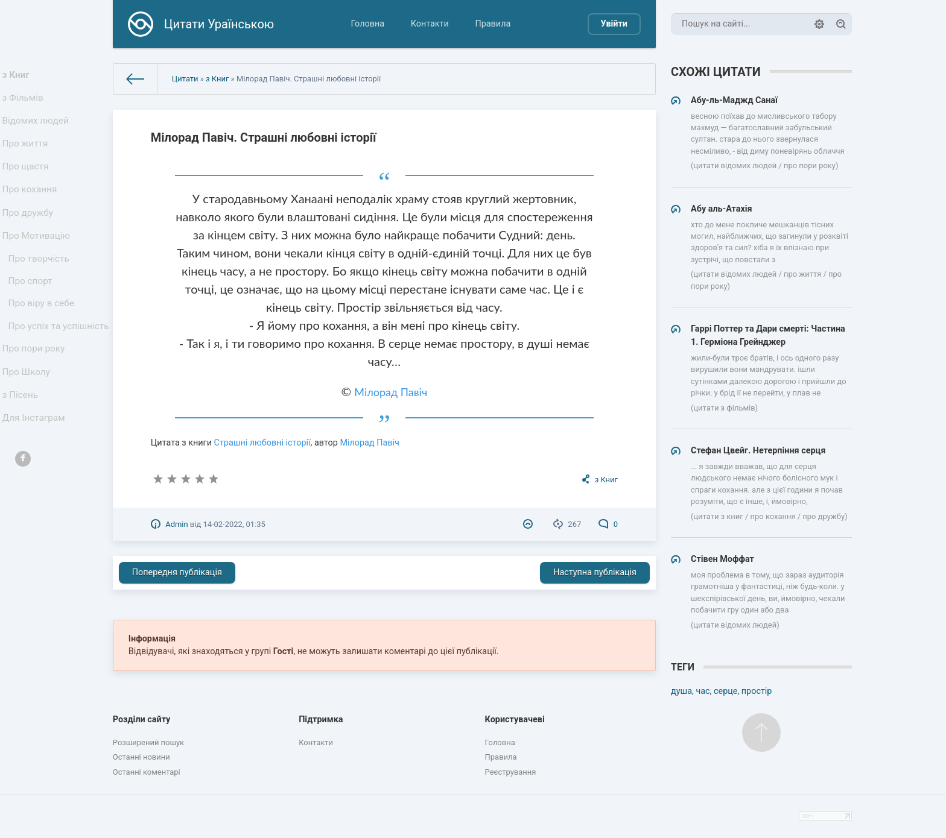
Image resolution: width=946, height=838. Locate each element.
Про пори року (35, 405)
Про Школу (28, 431)
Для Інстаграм (35, 484)
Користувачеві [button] (515, 719)
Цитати (185, 78)
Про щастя (27, 182)
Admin (176, 524)
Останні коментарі (146, 772)
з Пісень (23, 458)
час (703, 691)
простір (756, 691)
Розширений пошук (148, 742)
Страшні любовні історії (262, 443)
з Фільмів (25, 103)
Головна (367, 24)
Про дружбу (30, 235)
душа (681, 691)
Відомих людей (37, 129)
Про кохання (31, 209)
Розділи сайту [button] (142, 719)
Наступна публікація (594, 572)
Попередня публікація (177, 572)
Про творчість (40, 288)
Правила (492, 24)
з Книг (19, 76)
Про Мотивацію (38, 262)
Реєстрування (510, 772)
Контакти (430, 24)
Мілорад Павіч (390, 392)
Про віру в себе (43, 340)
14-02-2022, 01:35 (234, 524)
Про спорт (33, 314)
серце (725, 691)
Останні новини (141, 756)
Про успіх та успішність (37, 372)
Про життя (27, 156)
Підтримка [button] (321, 719)
